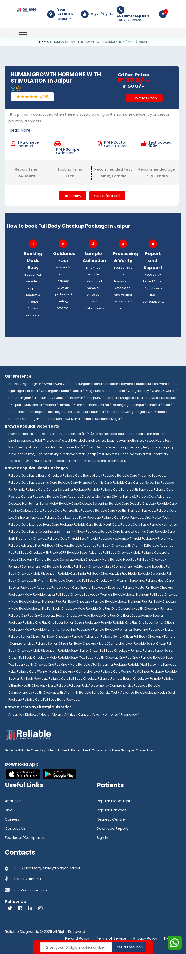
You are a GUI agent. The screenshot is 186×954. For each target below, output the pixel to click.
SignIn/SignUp (102, 14)
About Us (13, 800)
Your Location (65, 11)
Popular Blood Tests (114, 800)
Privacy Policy (145, 938)
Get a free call (107, 195)
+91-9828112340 (133, 18)
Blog (9, 810)
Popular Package (112, 810)
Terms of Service (111, 938)
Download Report (112, 828)
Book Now (144, 97)
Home (44, 42)
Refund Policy (77, 938)
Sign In (102, 837)
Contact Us (15, 828)
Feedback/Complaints (25, 837)
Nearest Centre (111, 819)
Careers (12, 819)
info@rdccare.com (30, 890)
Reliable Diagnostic (22, 931)
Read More (20, 130)
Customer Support (133, 16)
